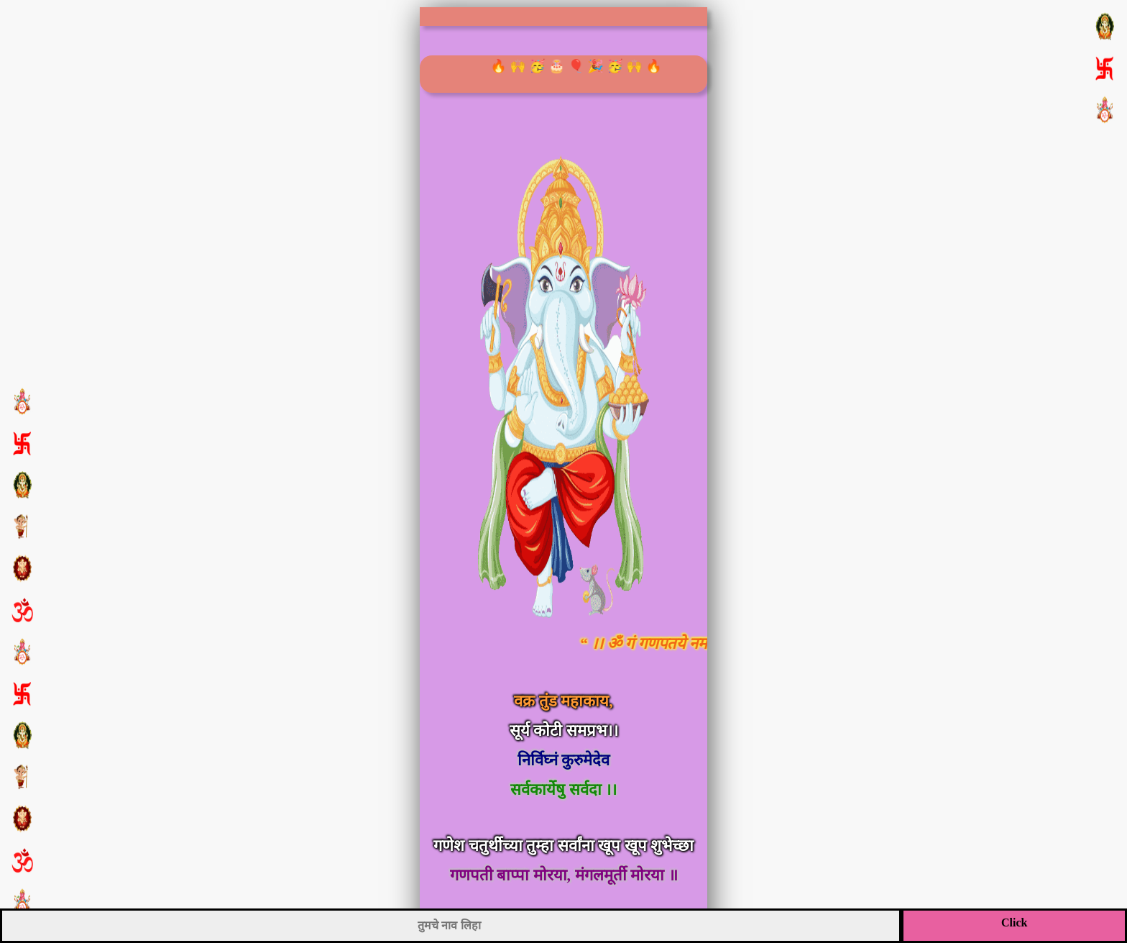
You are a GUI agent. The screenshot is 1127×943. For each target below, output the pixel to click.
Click (1014, 922)
